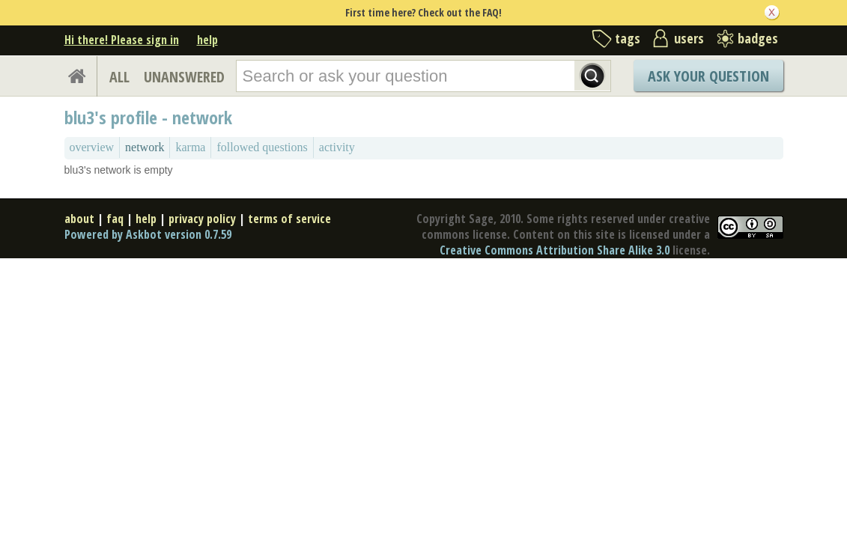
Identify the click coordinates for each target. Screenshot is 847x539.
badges (758, 38)
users (689, 38)
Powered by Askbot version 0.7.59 (147, 234)
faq (115, 218)
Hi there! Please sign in (121, 39)
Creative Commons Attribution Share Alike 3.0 (555, 250)
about (79, 218)
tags (627, 38)
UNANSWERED (184, 77)
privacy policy (202, 218)
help (207, 39)
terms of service (289, 218)
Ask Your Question (708, 76)
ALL (119, 77)
